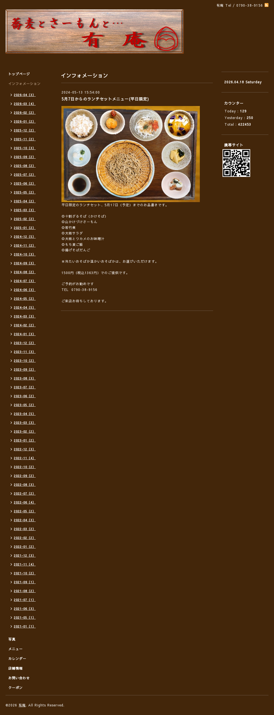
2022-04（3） (25, 520)
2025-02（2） (25, 219)
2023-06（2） (25, 396)
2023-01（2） (25, 440)
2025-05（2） (25, 192)
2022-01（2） (25, 546)
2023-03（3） (25, 422)
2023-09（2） (25, 369)
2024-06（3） (25, 290)
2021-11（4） (25, 564)
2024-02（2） (25, 325)
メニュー (15, 649)
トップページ (19, 74)
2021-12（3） (25, 555)
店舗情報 (15, 668)
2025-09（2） (25, 157)
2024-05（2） (25, 298)
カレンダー (17, 658)
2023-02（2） (25, 431)
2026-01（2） (25, 121)
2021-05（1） (25, 617)
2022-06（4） (25, 502)
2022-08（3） (25, 484)
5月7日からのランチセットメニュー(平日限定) (105, 99)
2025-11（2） (25, 139)
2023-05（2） (25, 405)
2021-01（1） (25, 626)
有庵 (22, 705)
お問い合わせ (19, 678)
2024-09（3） (25, 263)
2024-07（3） (25, 281)
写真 (11, 639)
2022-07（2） (25, 493)
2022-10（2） (25, 467)
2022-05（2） (25, 511)
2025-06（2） (25, 183)
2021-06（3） (25, 608)
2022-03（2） (25, 529)
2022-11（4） (25, 458)
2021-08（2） (25, 591)
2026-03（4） (25, 104)
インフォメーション (24, 83)
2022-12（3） (25, 449)
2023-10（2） (25, 360)
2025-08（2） (25, 166)
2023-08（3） (25, 378)
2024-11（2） (25, 245)
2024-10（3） (25, 254)
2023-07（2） (25, 387)
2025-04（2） (25, 201)
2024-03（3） (25, 316)
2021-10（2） (25, 573)
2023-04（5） (25, 414)
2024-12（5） (25, 236)
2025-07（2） (25, 174)
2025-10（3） (25, 148)
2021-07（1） (25, 600)
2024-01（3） (25, 334)
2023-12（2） (25, 343)
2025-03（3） (25, 210)
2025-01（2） (25, 228)
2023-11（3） (25, 352)
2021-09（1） (25, 582)
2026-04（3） (25, 95)
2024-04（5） (25, 307)
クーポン (15, 687)
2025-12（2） (25, 130)
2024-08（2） (25, 272)
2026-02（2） (25, 112)
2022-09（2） (25, 476)
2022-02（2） (25, 538)
